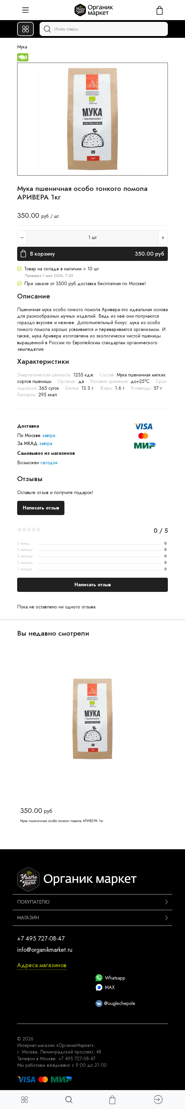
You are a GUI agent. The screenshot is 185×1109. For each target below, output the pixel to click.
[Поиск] (104, 29)
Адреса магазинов (41, 965)
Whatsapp (110, 978)
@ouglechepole (115, 1003)
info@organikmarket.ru (44, 950)
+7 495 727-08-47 (41, 938)
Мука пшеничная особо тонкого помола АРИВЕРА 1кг (61, 821)
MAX (105, 987)
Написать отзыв (41, 507)
